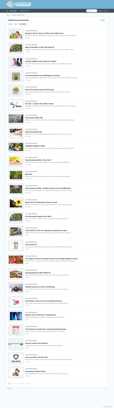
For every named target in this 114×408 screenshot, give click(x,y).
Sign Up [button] (101, 11)
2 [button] (12, 383)
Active (15, 24)
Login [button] (105, 11)
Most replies (22, 24)
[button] (29, 383)
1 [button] (9, 383)
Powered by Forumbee (108, 406)
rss (106, 388)
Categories (13, 10)
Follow (103, 20)
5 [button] (22, 383)
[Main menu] (7, 10)
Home (8, 15)
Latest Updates (24, 10)
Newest (10, 24)
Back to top (9, 388)
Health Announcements (17, 15)
